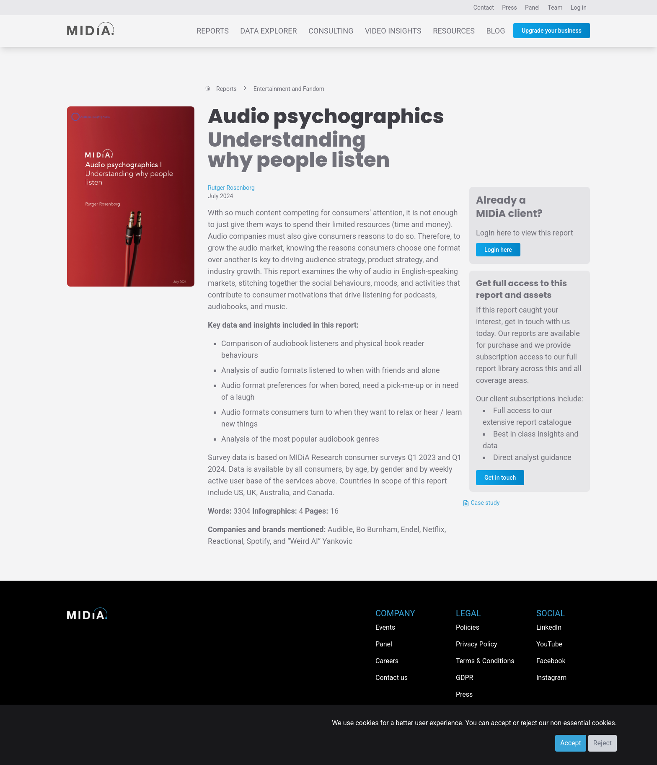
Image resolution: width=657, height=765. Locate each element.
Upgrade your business (552, 30)
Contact (483, 7)
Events (385, 627)
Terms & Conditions (485, 661)
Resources (454, 30)
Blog (495, 30)
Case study (481, 503)
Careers (386, 661)
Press (509, 7)
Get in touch (500, 477)
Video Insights (393, 30)
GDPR (464, 678)
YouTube (549, 644)
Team (555, 7)
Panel (532, 7)
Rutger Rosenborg (231, 187)
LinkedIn (548, 627)
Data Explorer (268, 30)
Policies (467, 627)
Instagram (551, 678)
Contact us (391, 678)
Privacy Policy (476, 644)
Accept (570, 743)
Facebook (550, 661)
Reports (213, 30)
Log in (579, 7)
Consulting (330, 30)
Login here (498, 249)
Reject (602, 743)
